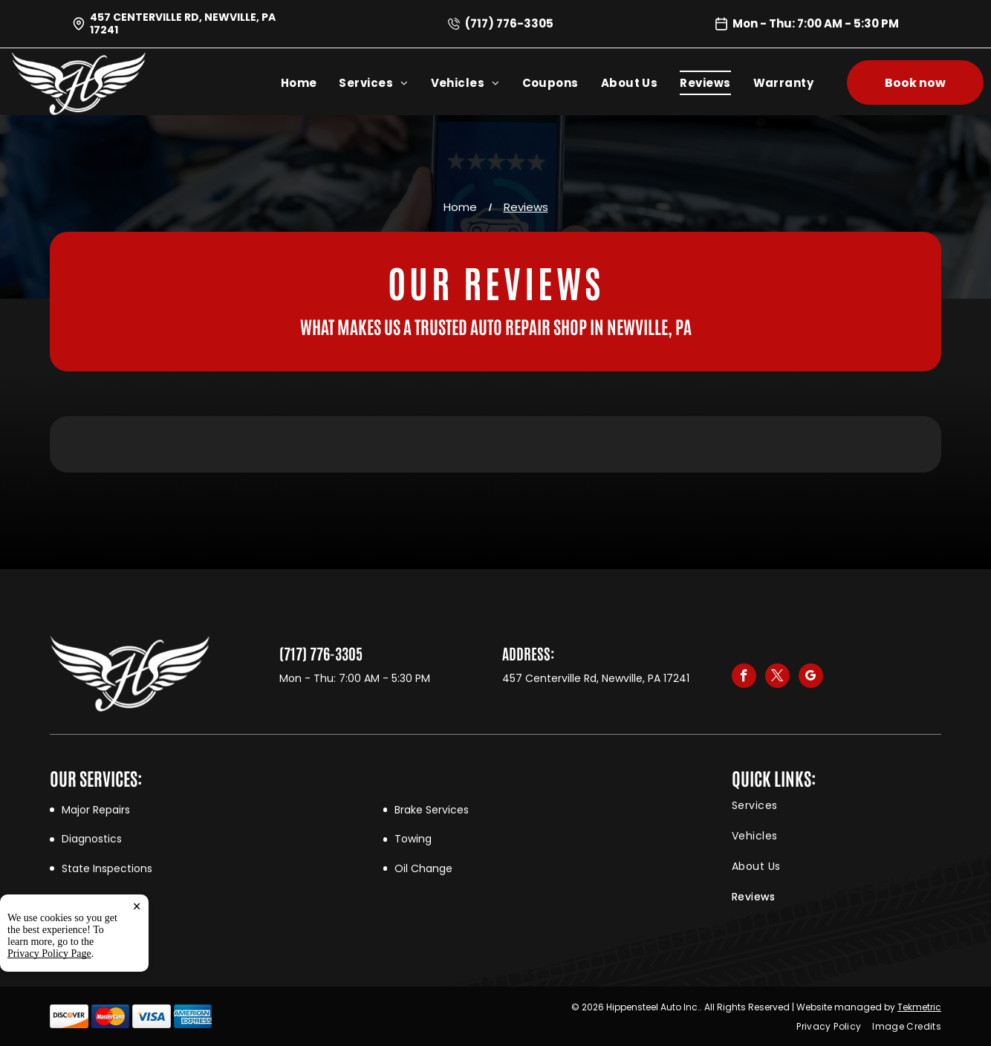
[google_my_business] (811, 677)
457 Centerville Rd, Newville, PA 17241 (183, 23)
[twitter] (777, 677)
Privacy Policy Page (49, 953)
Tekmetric (919, 1007)
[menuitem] (310, 83)
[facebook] (744, 677)
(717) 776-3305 (509, 23)
